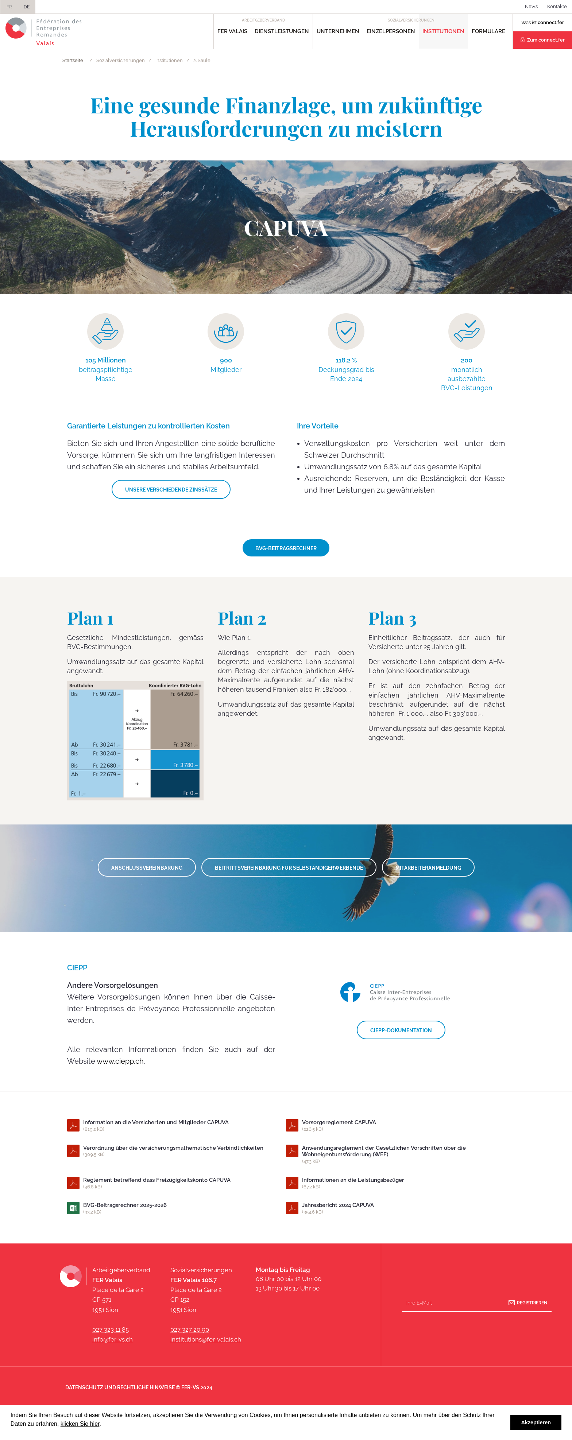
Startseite (72, 60)
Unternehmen (338, 31)
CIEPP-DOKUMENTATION (401, 1030)
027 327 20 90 (189, 1329)
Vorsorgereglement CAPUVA (395, 1126)
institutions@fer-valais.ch (205, 1339)
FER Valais (232, 31)
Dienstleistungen (282, 31)
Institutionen (443, 31)
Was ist (542, 22)
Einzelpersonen (391, 31)
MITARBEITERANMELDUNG (428, 868)
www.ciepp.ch (120, 1061)
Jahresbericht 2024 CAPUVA (395, 1209)
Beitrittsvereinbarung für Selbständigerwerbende (289, 868)
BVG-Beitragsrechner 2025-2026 (176, 1209)
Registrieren (532, 1302)
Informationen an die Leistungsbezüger (395, 1184)
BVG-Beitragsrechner (286, 548)
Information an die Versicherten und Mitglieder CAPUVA (176, 1126)
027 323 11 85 (110, 1329)
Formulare (488, 31)
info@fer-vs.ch (112, 1339)
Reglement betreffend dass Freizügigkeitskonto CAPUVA (176, 1184)
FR (9, 6)
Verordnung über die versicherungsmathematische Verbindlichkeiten (176, 1151)
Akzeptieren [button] (536, 1422)
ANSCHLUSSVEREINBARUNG (146, 868)
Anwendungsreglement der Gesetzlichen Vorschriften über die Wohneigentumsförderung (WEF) (395, 1155)
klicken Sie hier (80, 1424)
